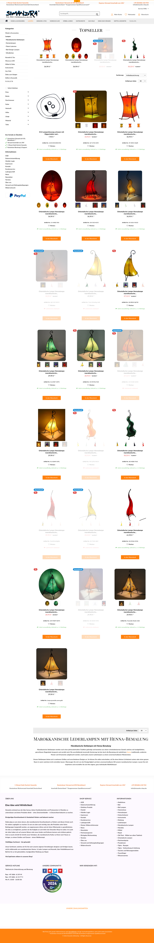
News (7, 174)
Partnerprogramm (86, 833)
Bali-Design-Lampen (12, 49)
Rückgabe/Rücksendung (89, 835)
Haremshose (122, 810)
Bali (119, 805)
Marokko (121, 828)
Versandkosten (72, 931)
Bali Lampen (122, 807)
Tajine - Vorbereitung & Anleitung (129, 848)
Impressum (9, 164)
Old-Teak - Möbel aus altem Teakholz (130, 835)
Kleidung (121, 820)
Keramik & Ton (10, 57)
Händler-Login (10, 161)
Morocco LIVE (10, 61)
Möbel (120, 830)
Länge (7, 116)
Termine (8, 180)
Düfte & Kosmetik (11, 78)
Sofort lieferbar (13, 88)
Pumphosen (122, 843)
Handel (83, 810)
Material (8, 120)
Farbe (7, 104)
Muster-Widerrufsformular (89, 825)
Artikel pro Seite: (131, 81)
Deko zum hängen (11, 74)
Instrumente (9, 68)
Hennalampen (122, 812)
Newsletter (9, 177)
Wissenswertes (123, 855)
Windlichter (10, 53)
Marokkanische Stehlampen (15, 40)
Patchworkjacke (123, 840)
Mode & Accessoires (12, 33)
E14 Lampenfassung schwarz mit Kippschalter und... (51, 133)
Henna (129, 752)
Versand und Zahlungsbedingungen (16, 185)
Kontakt (8, 166)
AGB (6, 156)
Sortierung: (120, 75)
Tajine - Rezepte (123, 845)
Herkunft (8, 108)
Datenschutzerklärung (12, 158)
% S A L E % (9, 81)
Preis (7, 92)
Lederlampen (122, 822)
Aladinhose (121, 802)
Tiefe (7, 124)
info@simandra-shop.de (141, 5)
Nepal (120, 833)
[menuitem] (143, 8)
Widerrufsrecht (10, 188)
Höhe (7, 112)
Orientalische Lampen (125, 838)
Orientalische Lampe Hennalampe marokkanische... (47, 61)
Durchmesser (9, 100)
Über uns (8, 182)
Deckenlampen (11, 43)
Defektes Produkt (86, 807)
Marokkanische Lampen (126, 825)
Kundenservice (10, 169)
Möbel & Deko (10, 64)
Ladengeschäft (10, 172)
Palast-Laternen (11, 46)
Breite (7, 96)
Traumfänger (122, 853)
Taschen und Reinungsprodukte (128, 850)
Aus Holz (8, 71)
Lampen (8, 36)
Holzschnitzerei (123, 815)
